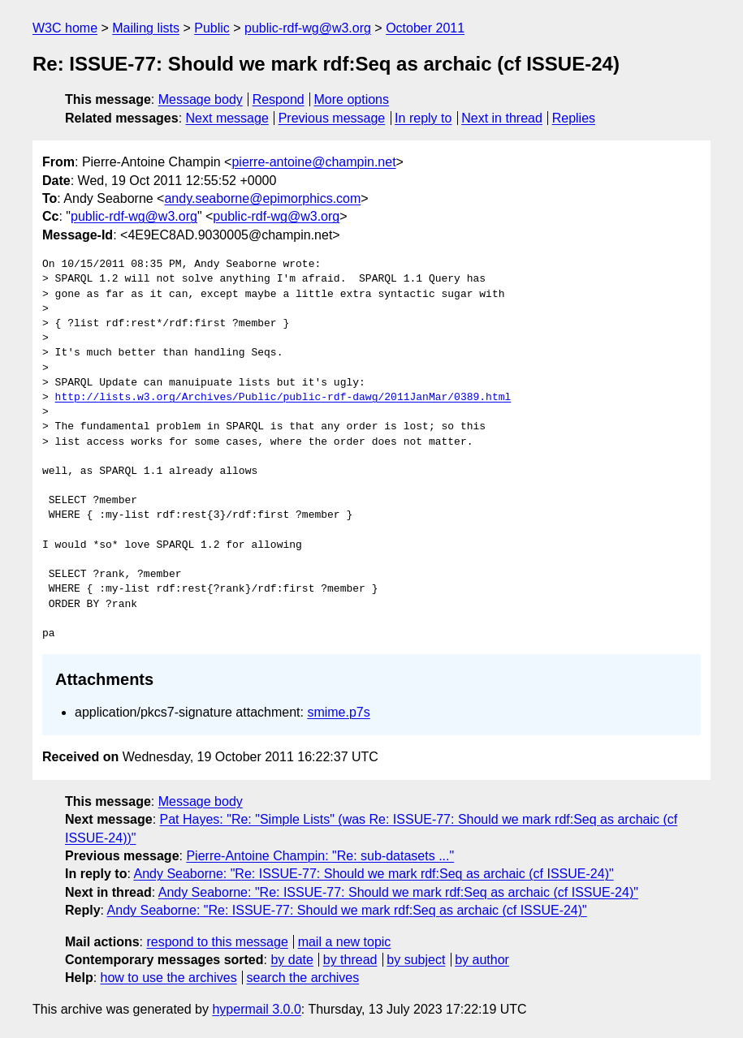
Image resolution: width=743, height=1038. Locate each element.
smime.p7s (338, 712)
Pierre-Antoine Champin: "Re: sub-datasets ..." (320, 856)
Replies (573, 118)
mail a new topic (344, 942)
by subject (416, 960)
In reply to (423, 118)
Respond (279, 99)
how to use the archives (169, 977)
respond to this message (216, 942)
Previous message (332, 118)
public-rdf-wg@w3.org (307, 28)
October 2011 (425, 28)
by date (291, 960)
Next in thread (501, 118)
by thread (350, 960)
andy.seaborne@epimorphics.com (262, 198)
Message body (200, 99)
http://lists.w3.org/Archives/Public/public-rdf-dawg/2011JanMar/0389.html (283, 397)
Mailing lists (145, 28)
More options (352, 99)
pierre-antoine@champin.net (313, 162)
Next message (227, 118)
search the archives (303, 977)
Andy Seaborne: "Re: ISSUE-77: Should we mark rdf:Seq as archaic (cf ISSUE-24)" (373, 874)
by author (482, 960)
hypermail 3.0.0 (256, 1009)
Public (212, 28)
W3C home (64, 28)
